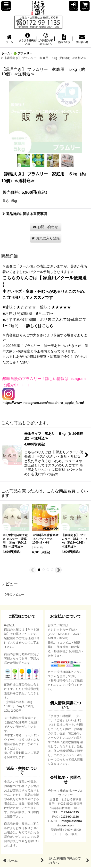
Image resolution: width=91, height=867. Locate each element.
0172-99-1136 (70, 816)
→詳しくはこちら (37, 326)
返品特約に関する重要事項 (24, 214)
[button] (6, 6)
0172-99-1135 (70, 812)
